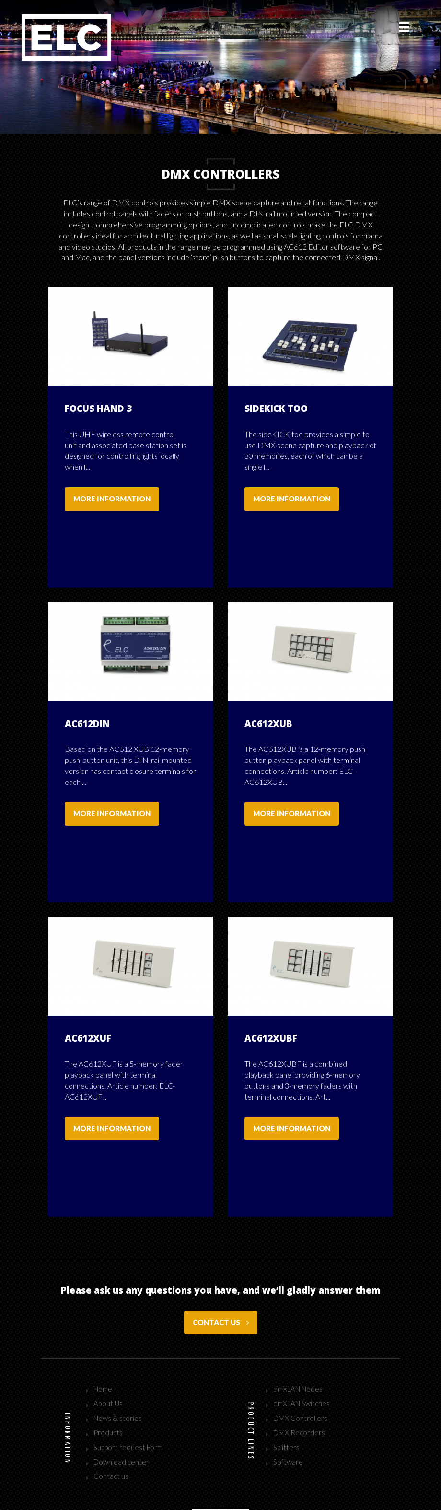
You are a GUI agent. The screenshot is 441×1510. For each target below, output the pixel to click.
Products (108, 1389)
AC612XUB (268, 709)
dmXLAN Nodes (298, 1345)
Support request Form (127, 1404)
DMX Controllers (300, 1375)
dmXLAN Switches (301, 1360)
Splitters (286, 1404)
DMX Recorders (299, 1389)
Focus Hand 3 (98, 408)
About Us (108, 1360)
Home (102, 1345)
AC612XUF (88, 1009)
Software (288, 1418)
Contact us (221, 1279)
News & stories (117, 1375)
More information (112, 498)
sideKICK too (276, 408)
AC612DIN (87, 709)
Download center (121, 1418)
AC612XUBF (270, 1009)
